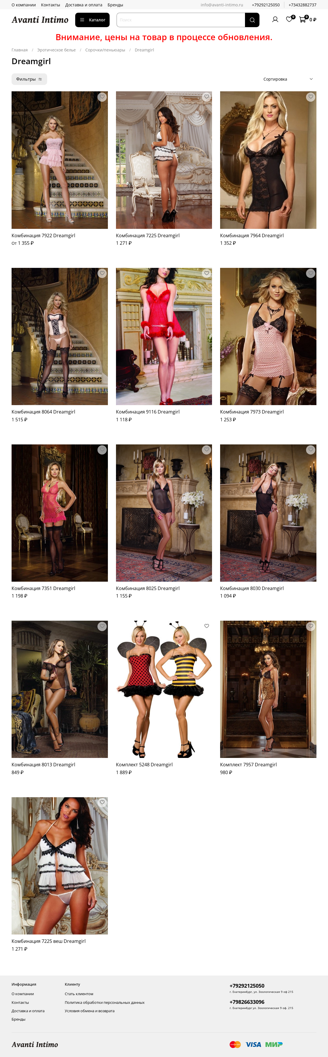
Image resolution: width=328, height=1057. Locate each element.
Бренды (115, 5)
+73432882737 (302, 5)
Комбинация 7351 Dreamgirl (43, 588)
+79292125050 (266, 5)
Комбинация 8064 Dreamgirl (43, 412)
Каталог (92, 20)
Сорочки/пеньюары (105, 50)
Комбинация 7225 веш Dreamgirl (49, 941)
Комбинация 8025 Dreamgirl (148, 588)
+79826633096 (247, 1001)
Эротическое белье (56, 50)
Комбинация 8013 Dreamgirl (43, 764)
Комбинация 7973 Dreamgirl (252, 412)
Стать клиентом (79, 993)
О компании (24, 5)
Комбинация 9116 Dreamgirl (148, 412)
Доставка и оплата (83, 5)
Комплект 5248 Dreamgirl (144, 764)
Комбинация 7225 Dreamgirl (148, 235)
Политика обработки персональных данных (105, 1002)
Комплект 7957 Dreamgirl (248, 764)
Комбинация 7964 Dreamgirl (252, 235)
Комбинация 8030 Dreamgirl (252, 588)
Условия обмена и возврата (90, 1010)
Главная (20, 50)
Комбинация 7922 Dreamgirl (43, 235)
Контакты (50, 5)
